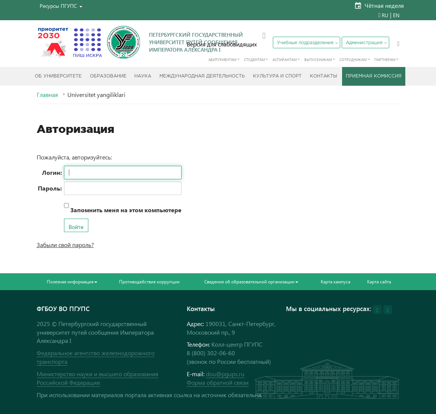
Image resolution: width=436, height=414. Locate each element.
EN (396, 15)
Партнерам (385, 59)
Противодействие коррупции (149, 281)
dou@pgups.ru (225, 374)
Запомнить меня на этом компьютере (125, 210)
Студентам (254, 59)
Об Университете (58, 76)
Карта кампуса (335, 281)
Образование (108, 76)
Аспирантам (284, 59)
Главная (47, 94)
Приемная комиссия (374, 76)
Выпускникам (318, 59)
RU (385, 15)
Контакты (323, 76)
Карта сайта (379, 281)
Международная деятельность (202, 76)
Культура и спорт (277, 76)
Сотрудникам (353, 59)
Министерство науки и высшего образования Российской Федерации (97, 378)
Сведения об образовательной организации (251, 281)
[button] (61, 5)
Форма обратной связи (218, 382)
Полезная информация (72, 281)
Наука (142, 76)
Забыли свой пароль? (65, 245)
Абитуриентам (222, 59)
